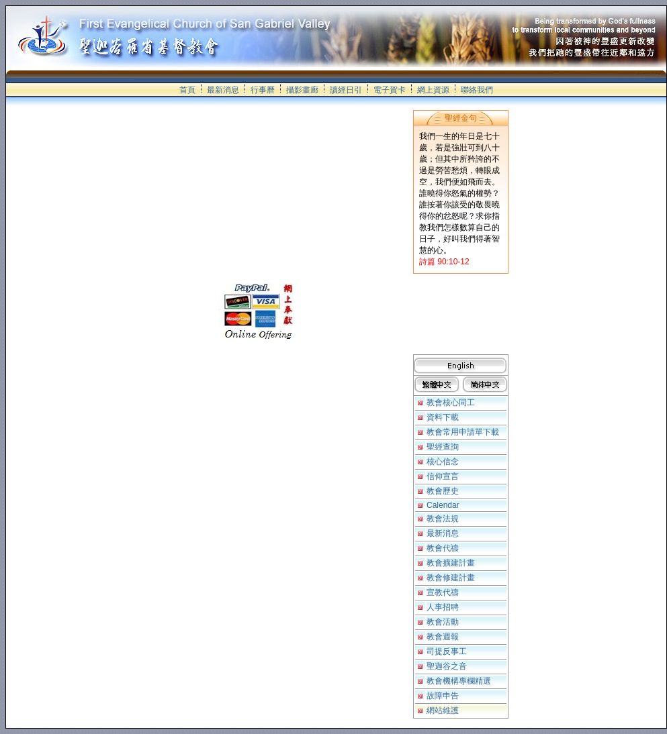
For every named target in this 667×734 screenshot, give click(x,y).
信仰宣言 (443, 476)
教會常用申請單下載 (463, 432)
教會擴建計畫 (451, 563)
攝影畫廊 (302, 90)
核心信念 (443, 461)
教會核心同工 (451, 402)
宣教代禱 (443, 592)
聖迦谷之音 (447, 666)
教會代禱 (443, 548)
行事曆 (263, 90)
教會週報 (443, 636)
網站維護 (443, 710)
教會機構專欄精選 (459, 681)
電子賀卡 (389, 90)
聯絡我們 (477, 90)
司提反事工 (447, 651)
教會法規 (443, 518)
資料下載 (443, 417)
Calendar (443, 505)
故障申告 (443, 695)
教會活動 (443, 622)
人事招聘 (443, 607)
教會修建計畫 (451, 577)
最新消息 (223, 90)
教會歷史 (443, 491)
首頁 (187, 90)
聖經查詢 (443, 447)
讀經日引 (346, 90)
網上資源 (433, 90)
